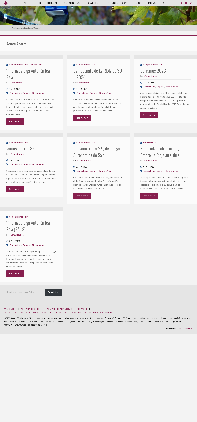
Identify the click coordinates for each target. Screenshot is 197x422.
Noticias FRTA (35, 92)
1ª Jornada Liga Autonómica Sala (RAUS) (28, 313)
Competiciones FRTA (18, 92)
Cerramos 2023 (153, 97)
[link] (163, 3)
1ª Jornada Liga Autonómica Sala (28, 100)
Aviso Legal (10, 397)
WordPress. (188, 416)
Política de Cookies (32, 397)
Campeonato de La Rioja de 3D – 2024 (97, 100)
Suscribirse (53, 380)
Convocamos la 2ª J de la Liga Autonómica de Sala (96, 205)
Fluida (178, 416)
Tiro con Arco (38, 120)
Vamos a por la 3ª (20, 202)
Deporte (27, 120)
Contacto (82, 397)
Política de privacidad (59, 397)
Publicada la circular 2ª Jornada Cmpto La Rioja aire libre (165, 205)
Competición (16, 120)
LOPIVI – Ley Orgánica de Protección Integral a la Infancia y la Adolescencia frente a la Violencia (58, 401)
